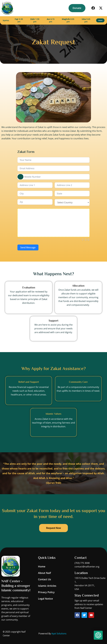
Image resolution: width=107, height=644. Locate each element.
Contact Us (44, 579)
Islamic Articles (47, 585)
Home (41, 566)
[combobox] (20, 176)
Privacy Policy (46, 592)
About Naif (44, 573)
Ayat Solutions (58, 633)
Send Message (28, 247)
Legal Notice (45, 598)
